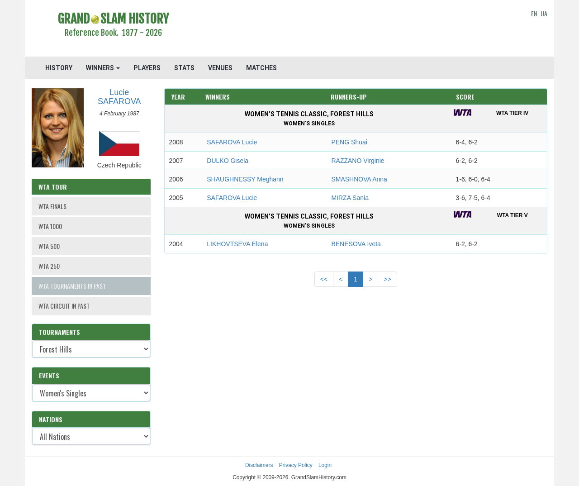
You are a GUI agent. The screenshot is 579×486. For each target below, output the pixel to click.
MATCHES (261, 67)
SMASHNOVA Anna (359, 179)
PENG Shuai (349, 142)
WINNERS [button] (103, 67)
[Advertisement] (355, 29)
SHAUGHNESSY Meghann (245, 179)
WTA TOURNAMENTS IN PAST (72, 286)
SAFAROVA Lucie (232, 142)
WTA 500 (49, 246)
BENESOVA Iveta (355, 244)
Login (325, 465)
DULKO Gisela (227, 160)
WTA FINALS (52, 206)
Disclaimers (259, 465)
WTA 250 (49, 266)
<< (323, 279)
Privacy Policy (296, 465)
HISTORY (58, 67)
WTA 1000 (50, 226)
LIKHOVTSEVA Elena (237, 244)
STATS (184, 67)
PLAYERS (147, 67)
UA (544, 13)
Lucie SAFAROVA (119, 97)
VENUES (220, 67)
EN (534, 13)
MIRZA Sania (349, 197)
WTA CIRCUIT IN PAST (64, 305)
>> (387, 279)
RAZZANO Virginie (357, 160)
